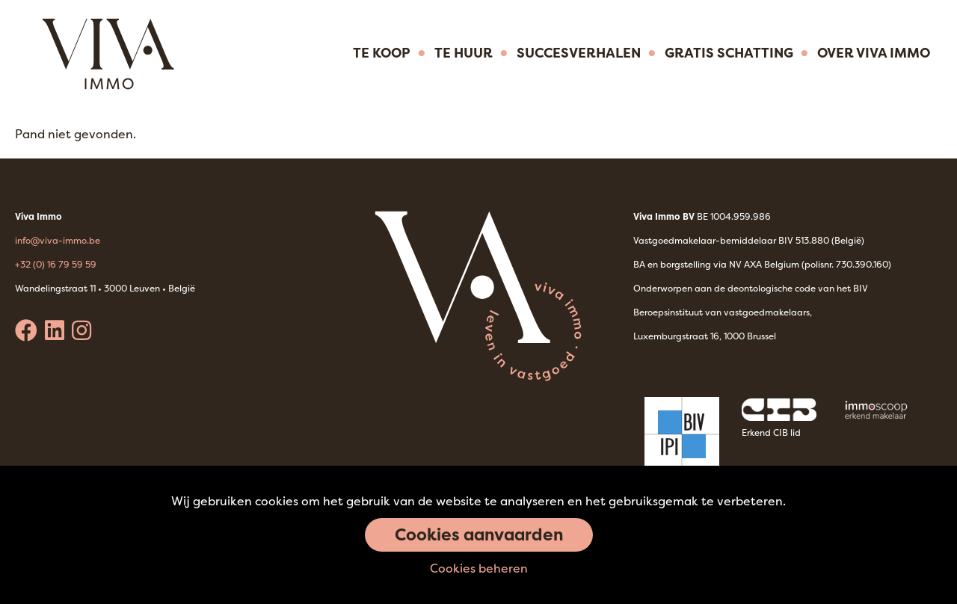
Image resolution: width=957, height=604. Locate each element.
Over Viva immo (873, 52)
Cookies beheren (479, 568)
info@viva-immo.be (57, 240)
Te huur (463, 52)
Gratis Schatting (729, 52)
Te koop (381, 52)
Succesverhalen (579, 52)
